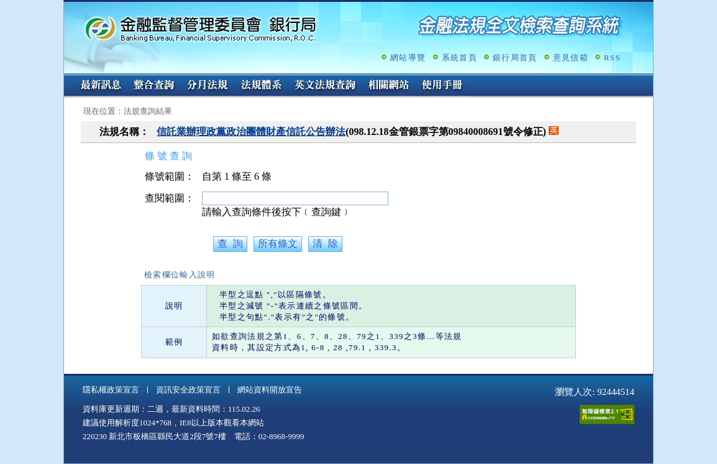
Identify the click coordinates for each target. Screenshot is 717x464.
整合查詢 (154, 85)
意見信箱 (570, 57)
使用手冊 (442, 85)
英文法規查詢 (325, 85)
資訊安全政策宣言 (188, 389)
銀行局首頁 (515, 57)
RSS (612, 57)
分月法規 (207, 85)
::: (68, 78)
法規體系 (261, 85)
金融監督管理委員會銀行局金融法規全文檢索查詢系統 (200, 28)
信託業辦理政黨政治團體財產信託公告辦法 (251, 131)
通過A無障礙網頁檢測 (607, 414)
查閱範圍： (169, 198)
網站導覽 (408, 57)
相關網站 (389, 85)
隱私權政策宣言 (111, 389)
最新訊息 (100, 85)
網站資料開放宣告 (269, 389)
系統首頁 (459, 57)
